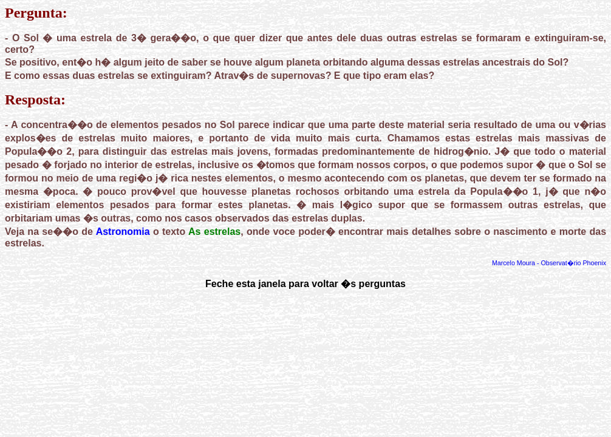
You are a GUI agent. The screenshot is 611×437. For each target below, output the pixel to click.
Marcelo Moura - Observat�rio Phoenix (549, 262)
